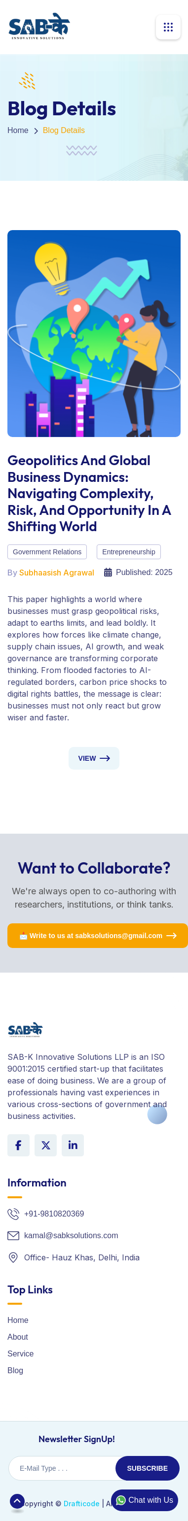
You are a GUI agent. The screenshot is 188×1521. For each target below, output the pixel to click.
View (87, 758)
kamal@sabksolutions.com (71, 1235)
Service (20, 1354)
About (17, 1337)
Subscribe (147, 1468)
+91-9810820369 (54, 1214)
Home (18, 130)
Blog (15, 1370)
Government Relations (47, 552)
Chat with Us (144, 1500)
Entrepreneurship (128, 552)
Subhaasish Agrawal (56, 572)
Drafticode (82, 1503)
